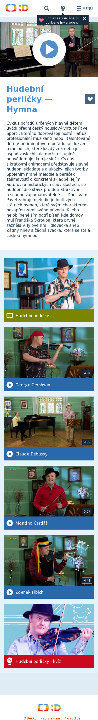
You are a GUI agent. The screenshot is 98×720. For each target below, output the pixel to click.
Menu (84, 8)
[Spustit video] (49, 49)
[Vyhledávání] (47, 8)
